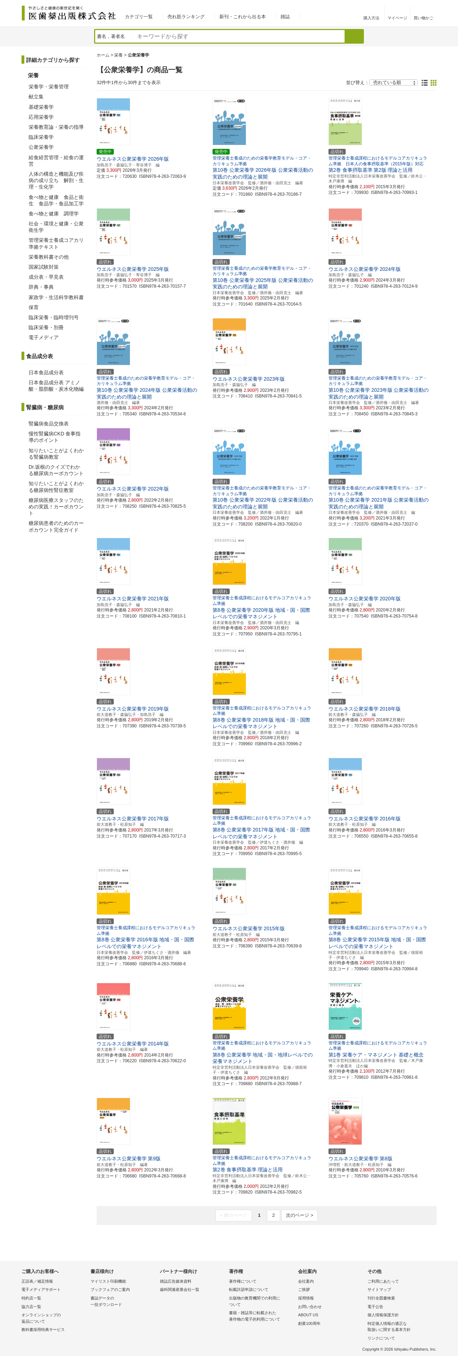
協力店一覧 (31, 1306)
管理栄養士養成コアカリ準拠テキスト (56, 243)
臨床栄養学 (41, 137)
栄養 (118, 55)
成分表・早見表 (46, 277)
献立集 (36, 96)
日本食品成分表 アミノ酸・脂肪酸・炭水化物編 (56, 386)
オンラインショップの (54, 1319)
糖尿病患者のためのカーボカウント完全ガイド (56, 526)
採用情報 (306, 1298)
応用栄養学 (41, 117)
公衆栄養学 (41, 147)
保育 (34, 307)
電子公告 (375, 1306)
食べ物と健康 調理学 (54, 213)
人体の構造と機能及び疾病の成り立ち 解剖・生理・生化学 (56, 180)
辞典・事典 (41, 287)
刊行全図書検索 (381, 1298)
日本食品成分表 (46, 372)
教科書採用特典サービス (43, 1329)
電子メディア (44, 337)
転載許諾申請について (248, 1289)
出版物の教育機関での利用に (261, 1302)
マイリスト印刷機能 (108, 1281)
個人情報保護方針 (383, 1315)
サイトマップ (379, 1289)
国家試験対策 (44, 267)
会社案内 (306, 1281)
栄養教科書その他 (49, 257)
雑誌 (285, 16)
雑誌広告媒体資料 (175, 1281)
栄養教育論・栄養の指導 (56, 127)
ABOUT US (308, 1315)
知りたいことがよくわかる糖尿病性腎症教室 (56, 487)
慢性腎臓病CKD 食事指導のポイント (55, 437)
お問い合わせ (310, 1306)
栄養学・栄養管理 (49, 86)
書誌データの (123, 1302)
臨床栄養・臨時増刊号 (54, 317)
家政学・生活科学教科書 (56, 297)
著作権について (243, 1281)
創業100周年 (309, 1323)
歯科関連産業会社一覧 (179, 1289)
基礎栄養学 (41, 107)
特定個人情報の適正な (400, 1327)
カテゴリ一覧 (139, 16)
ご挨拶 (304, 1289)
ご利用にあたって (383, 1281)
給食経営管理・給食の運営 (56, 161)
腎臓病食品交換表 (49, 423)
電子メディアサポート (41, 1289)
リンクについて (381, 1338)
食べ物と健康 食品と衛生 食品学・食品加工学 (56, 200)
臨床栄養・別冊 (46, 327)
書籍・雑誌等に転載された (261, 1316)
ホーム (103, 55)
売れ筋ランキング (186, 16)
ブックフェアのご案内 (110, 1289)
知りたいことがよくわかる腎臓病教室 (56, 454)
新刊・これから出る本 (242, 16)
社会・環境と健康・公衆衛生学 (56, 227)
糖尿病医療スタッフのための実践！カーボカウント (56, 506)
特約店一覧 (31, 1298)
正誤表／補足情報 (37, 1281)
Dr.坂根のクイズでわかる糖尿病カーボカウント (56, 470)
